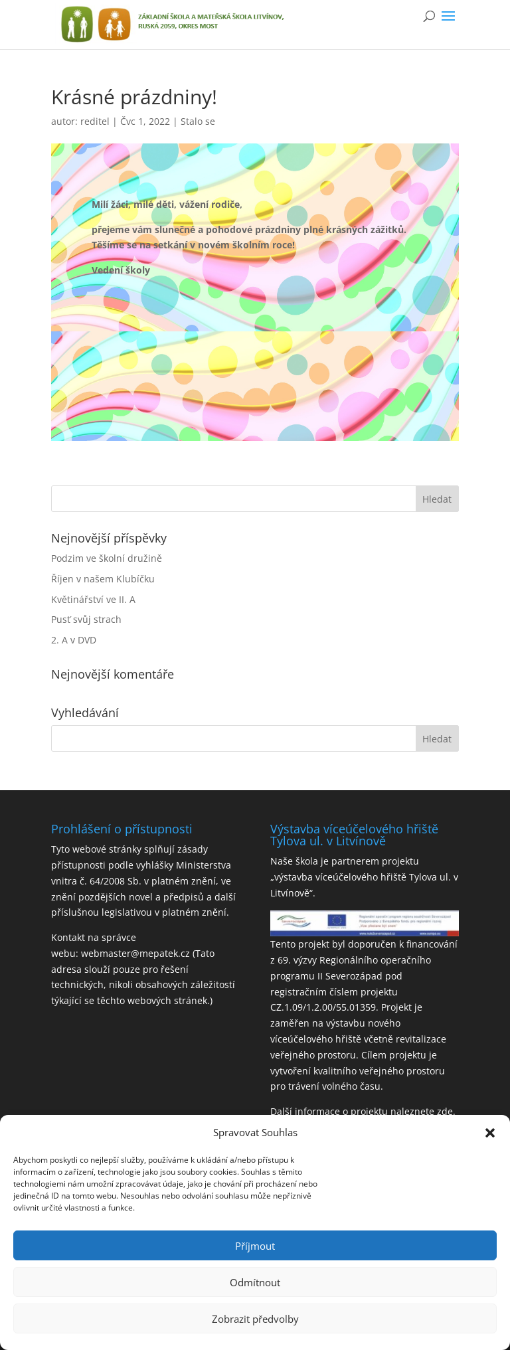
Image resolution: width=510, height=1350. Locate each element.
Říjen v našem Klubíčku (103, 578)
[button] (490, 1132)
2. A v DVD (73, 639)
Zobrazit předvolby (255, 1318)
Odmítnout (255, 1282)
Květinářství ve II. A (93, 599)
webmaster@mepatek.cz (135, 953)
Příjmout (255, 1245)
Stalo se (198, 121)
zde (445, 1111)
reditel (95, 121)
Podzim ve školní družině (106, 558)
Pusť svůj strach (86, 619)
